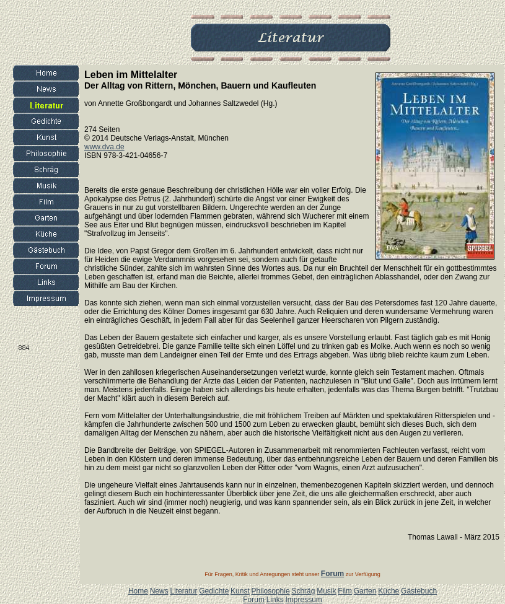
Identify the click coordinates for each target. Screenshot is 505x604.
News (159, 591)
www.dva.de (104, 146)
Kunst (240, 591)
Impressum (303, 599)
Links (275, 599)
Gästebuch (419, 591)
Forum (254, 599)
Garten (365, 591)
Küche (388, 591)
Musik (326, 591)
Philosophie (271, 591)
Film (345, 591)
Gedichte (214, 591)
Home (138, 591)
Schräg (303, 591)
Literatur (183, 591)
